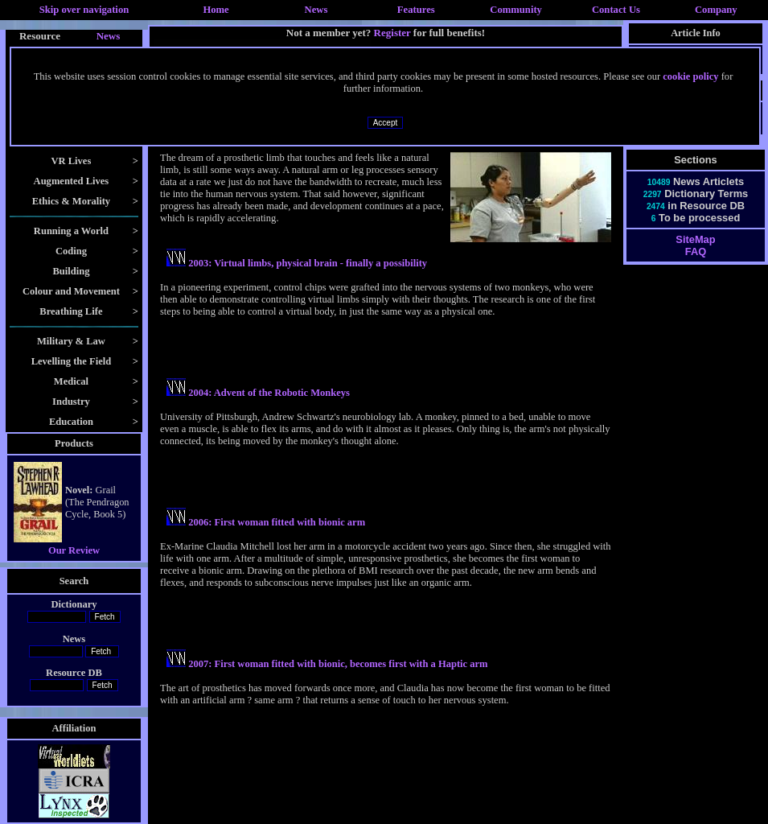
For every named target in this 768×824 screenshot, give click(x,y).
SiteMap (695, 239)
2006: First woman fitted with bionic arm (276, 522)
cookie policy (690, 76)
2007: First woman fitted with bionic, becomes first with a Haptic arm (337, 664)
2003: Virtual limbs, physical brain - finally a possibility (307, 263)
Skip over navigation (84, 9)
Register (392, 33)
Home (215, 9)
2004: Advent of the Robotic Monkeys (269, 392)
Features (416, 9)
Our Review (74, 550)
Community (516, 9)
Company (716, 9)
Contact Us (616, 9)
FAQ (695, 251)
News (316, 9)
